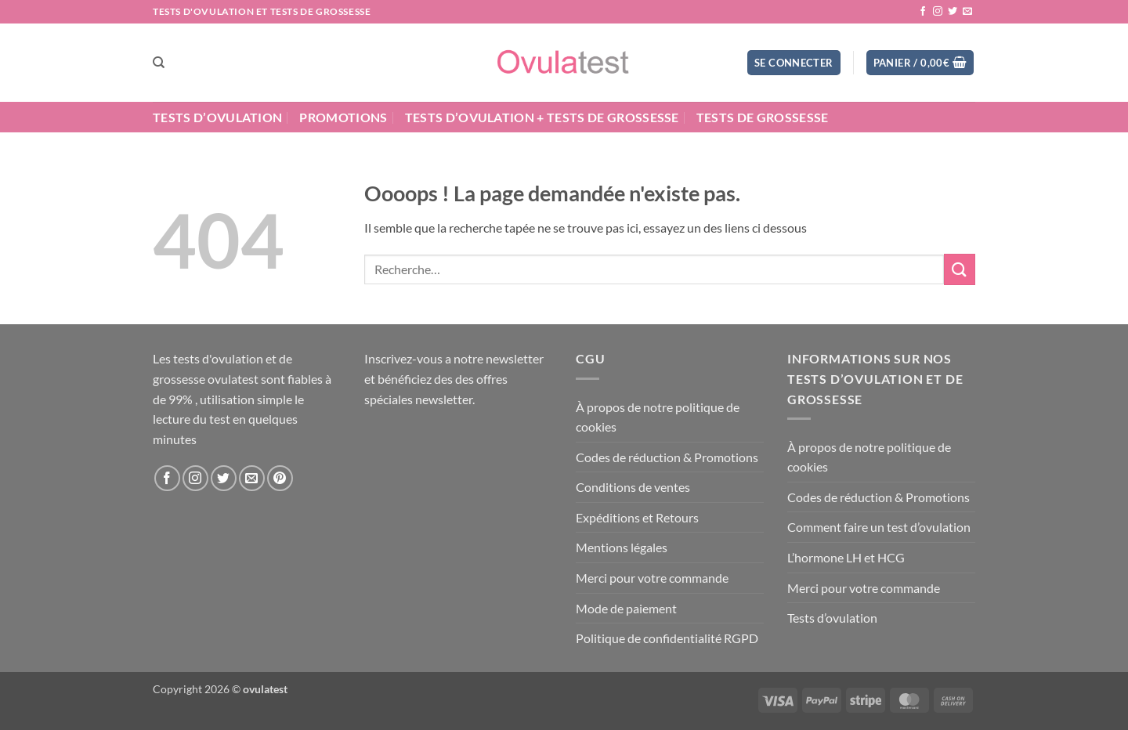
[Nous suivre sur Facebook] (922, 11)
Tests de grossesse (762, 117)
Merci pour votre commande (652, 577)
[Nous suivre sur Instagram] (937, 11)
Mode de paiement (626, 608)
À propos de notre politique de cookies (657, 417)
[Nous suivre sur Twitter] (952, 11)
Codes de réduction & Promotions (667, 457)
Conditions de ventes (633, 486)
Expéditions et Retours (637, 517)
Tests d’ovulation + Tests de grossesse (542, 117)
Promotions (343, 117)
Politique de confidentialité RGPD (667, 638)
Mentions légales (621, 547)
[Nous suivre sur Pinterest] (280, 478)
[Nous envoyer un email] (967, 11)
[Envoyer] (959, 269)
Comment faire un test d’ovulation (879, 526)
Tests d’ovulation (217, 117)
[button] (794, 63)
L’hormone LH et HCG (846, 557)
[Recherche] (158, 63)
